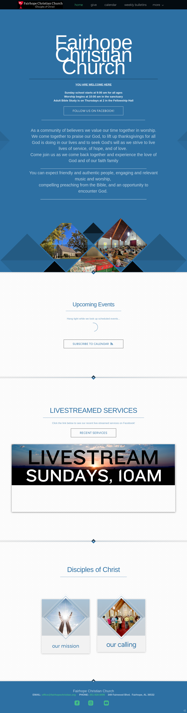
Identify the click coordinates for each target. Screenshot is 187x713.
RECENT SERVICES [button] (93, 433)
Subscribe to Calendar (93, 344)
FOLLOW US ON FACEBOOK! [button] (93, 111)
